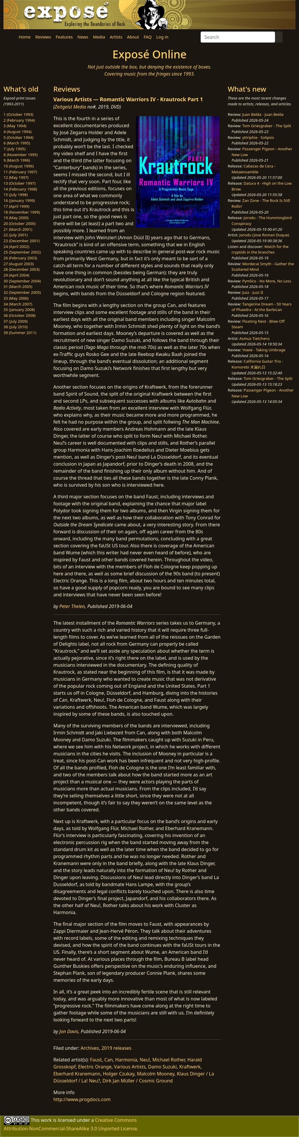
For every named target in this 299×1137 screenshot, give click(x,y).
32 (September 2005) (22, 292)
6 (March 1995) (17, 143)
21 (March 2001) (18, 229)
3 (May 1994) (15, 125)
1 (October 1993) (18, 114)
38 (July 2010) (16, 326)
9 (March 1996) (17, 160)
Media (99, 37)
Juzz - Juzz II (252, 292)
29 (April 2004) (16, 275)
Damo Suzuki (162, 1066)
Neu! (145, 1059)
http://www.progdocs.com (82, 1099)
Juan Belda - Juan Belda (263, 114)
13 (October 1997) (20, 183)
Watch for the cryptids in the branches (260, 249)
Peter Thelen (72, 606)
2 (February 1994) (19, 120)
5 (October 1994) (18, 137)
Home (25, 37)
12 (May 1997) (16, 177)
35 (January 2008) (19, 309)
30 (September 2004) (22, 281)
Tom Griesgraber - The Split (266, 125)
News (82, 37)
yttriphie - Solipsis (258, 137)
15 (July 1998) (16, 194)
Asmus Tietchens (254, 338)
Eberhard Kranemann (76, 1073)
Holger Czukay (118, 1073)
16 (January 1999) (19, 200)
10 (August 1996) (19, 166)
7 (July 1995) (14, 148)
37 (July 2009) (16, 321)
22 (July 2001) (16, 234)
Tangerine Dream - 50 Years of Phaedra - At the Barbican (262, 306)
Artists (116, 37)
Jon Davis (68, 1031)
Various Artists (129, 1066)
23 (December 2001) (21, 240)
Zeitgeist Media (70, 107)
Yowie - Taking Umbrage (264, 349)
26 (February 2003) (20, 258)
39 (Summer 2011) (20, 332)
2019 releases (116, 1048)
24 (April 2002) (16, 246)
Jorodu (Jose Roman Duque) (264, 234)
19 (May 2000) (16, 217)
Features (64, 37)
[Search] (238, 37)
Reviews (43, 37)
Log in (162, 37)
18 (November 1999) (22, 212)
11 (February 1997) (20, 171)
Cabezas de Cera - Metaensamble (253, 168)
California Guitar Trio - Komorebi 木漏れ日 (257, 364)
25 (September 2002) (22, 252)
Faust (96, 1059)
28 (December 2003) (21, 269)
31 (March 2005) (18, 286)
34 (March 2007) (18, 304)
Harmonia (126, 1059)
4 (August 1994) (18, 131)
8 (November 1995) (21, 154)
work (46, 1120)
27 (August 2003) (19, 263)
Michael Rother (168, 1059)
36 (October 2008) (20, 315)
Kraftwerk (190, 1066)
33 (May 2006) (16, 298)
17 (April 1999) (16, 206)
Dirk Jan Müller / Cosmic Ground (137, 1080)
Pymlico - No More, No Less (266, 281)
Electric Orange (95, 1066)
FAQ (148, 37)
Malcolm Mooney (155, 1073)
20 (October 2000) (20, 223)
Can (108, 1059)
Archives (90, 1048)
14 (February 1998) (20, 189)
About (133, 37)
